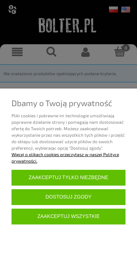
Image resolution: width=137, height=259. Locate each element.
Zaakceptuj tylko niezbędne (68, 177)
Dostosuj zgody (69, 197)
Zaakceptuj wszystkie (68, 216)
